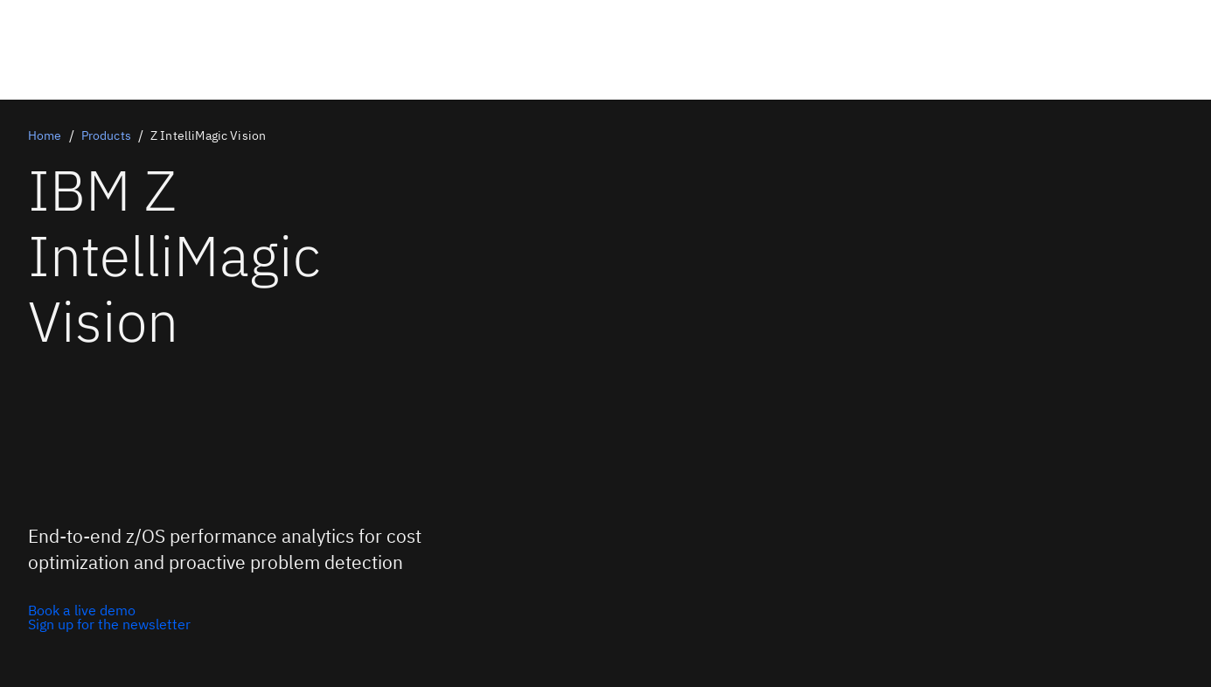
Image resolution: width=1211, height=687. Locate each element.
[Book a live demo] (109, 610)
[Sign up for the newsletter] (109, 624)
